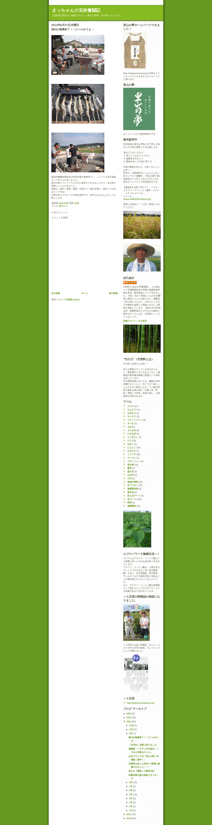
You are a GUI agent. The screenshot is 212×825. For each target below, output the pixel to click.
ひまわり (131, 451)
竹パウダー (132, 485)
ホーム (84, 293)
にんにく (131, 447)
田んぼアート (133, 495)
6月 (131, 790)
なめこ (130, 444)
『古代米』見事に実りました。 (144, 745)
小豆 (129, 478)
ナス (129, 440)
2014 (129, 713)
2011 (129, 814)
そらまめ (131, 430)
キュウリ (131, 416)
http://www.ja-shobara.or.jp (140, 703)
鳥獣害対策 (132, 488)
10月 (131, 729)
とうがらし (132, 437)
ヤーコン (131, 458)
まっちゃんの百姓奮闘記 (76, 10)
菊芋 (129, 468)
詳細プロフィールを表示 (135, 321)
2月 (131, 806)
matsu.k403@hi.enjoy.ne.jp (137, 199)
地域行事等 (132, 482)
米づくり (63, 206)
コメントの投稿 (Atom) (68, 299)
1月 (131, 810)
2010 (129, 818)
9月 (131, 733)
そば (129, 427)
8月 (131, 782)
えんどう (131, 409)
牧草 (129, 502)
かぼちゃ (131, 413)
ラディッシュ (133, 461)
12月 (131, 725)
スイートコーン (134, 420)
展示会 (130, 492)
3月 (131, 802)
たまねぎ (131, 433)
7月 (131, 786)
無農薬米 (131, 506)
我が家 (130, 464)
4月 (131, 798)
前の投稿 (113, 293)
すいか (130, 423)
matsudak (132, 282)
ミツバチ (131, 454)
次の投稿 (55, 293)
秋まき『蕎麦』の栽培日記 (141, 771)
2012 (129, 721)
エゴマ (130, 406)
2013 (129, 717)
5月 (131, 794)
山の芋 (130, 475)
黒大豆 (130, 471)
